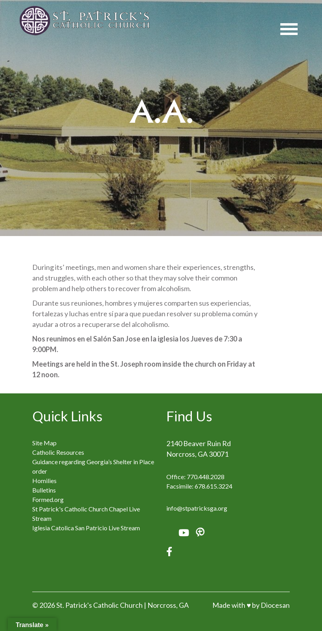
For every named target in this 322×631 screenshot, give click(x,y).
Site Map (44, 442)
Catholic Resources (58, 452)
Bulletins (44, 490)
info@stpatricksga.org (196, 508)
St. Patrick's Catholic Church (99, 605)
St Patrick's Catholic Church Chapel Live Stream (86, 513)
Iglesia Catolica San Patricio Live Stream (86, 527)
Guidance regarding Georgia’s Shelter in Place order (93, 466)
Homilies (44, 480)
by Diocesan (271, 605)
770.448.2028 (205, 476)
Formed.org (48, 499)
